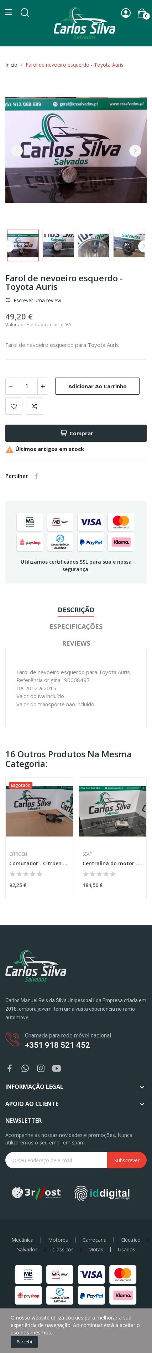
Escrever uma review (36, 300)
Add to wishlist (13, 406)
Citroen (18, 854)
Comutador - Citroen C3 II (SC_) (39, 863)
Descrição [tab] (76, 609)
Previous (17, 151)
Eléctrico (131, 1239)
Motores (58, 1239)
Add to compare (34, 406)
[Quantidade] (26, 386)
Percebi (24, 1342)
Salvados (27, 1249)
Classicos (63, 1249)
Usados (126, 1249)
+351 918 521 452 (57, 1045)
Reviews (76, 643)
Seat (87, 854)
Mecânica (22, 1239)
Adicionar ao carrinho (97, 386)
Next (135, 151)
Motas (95, 1249)
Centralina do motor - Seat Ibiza (113, 863)
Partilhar (36, 476)
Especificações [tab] (76, 626)
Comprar (76, 433)
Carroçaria (94, 1239)
